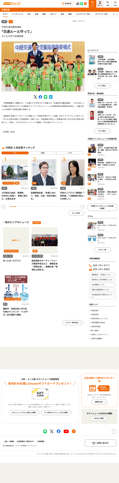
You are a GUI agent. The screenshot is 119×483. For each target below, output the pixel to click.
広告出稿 (68, 3)
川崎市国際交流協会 (98, 323)
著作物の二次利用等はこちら (102, 280)
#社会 (12, 132)
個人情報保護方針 (8, 446)
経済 (70, 14)
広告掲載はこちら (98, 285)
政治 (62, 14)
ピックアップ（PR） (83, 14)
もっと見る (76, 213)
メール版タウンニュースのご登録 (56, 413)
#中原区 (6, 132)
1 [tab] (12, 206)
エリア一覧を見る (72, 323)
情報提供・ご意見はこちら (101, 275)
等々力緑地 (95, 331)
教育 (44, 14)
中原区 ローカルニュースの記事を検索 (102, 207)
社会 (36, 14)
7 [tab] (54, 206)
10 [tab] (74, 206)
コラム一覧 (102, 250)
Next (83, 207)
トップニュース (17, 14)
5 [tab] (40, 206)
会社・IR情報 (9, 441)
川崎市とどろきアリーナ (99, 335)
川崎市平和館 (95, 327)
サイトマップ (32, 446)
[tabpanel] (43, 66)
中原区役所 (95, 311)
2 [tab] (19, 206)
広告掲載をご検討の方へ (26, 441)
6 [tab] (47, 206)
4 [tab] (33, 206)
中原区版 (5, 9)
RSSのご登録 (99, 418)
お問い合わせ (103, 443)
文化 (29, 14)
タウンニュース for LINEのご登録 (24, 413)
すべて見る (102, 86)
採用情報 (41, 441)
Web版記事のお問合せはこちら (102, 296)
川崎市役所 (95, 315)
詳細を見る (99, 402)
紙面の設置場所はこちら (100, 290)
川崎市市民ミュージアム (99, 319)
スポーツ (53, 14)
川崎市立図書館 (96, 339)
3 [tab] (26, 206)
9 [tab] (67, 206)
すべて (5, 14)
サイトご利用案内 (21, 446)
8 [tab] (60, 206)
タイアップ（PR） (102, 14)
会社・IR (100, 5)
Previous (3, 207)
